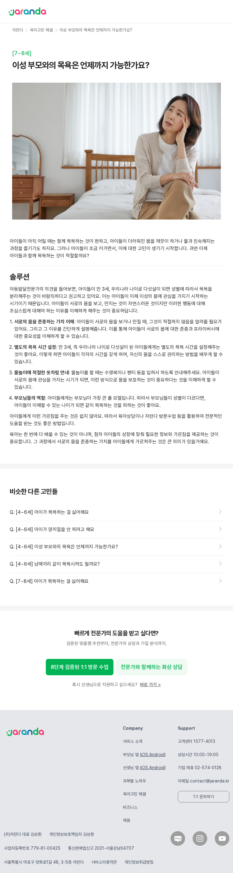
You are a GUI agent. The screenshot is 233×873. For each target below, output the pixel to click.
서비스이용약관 (104, 862)
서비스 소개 (132, 741)
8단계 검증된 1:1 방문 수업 (80, 667)
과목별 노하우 (134, 781)
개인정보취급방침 (139, 862)
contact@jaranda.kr (209, 781)
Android (156, 754)
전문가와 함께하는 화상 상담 (152, 667)
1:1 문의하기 (203, 796)
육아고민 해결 (134, 794)
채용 (126, 820)
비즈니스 (130, 807)
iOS (144, 754)
